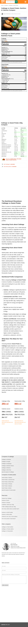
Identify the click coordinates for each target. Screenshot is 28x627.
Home (2, 5)
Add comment (5, 585)
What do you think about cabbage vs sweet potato (11, 574)
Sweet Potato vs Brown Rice (8, 481)
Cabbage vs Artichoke (6, 459)
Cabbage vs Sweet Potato (13, 5)
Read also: (13, 159)
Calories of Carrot (5, 500)
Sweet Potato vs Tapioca (7, 477)
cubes (16, 423)
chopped (3, 423)
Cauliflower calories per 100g (8, 504)
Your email (3, 570)
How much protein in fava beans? (9, 518)
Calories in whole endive (7, 514)
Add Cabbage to (9, 164)
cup (11, 422)
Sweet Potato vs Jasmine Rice (8, 479)
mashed (20, 423)
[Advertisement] (14, 107)
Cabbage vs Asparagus (6, 463)
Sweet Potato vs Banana (7, 485)
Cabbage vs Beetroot (6, 467)
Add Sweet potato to (10, 166)
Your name (4, 566)
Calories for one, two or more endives (9, 516)
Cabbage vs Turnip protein (7, 531)
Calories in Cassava (6, 502)
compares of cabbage (9, 472)
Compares (6, 5)
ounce (5, 422)
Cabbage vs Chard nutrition (7, 526)
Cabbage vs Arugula (6, 461)
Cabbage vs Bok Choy (6, 469)
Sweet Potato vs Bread (6, 488)
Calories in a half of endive (7, 512)
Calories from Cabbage (6, 498)
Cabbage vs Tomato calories (8, 529)
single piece (9, 422)
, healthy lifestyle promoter (11, 13)
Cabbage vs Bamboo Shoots (8, 465)
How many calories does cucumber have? (10, 508)
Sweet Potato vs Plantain (7, 483)
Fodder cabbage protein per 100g (9, 506)
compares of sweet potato (10, 490)
